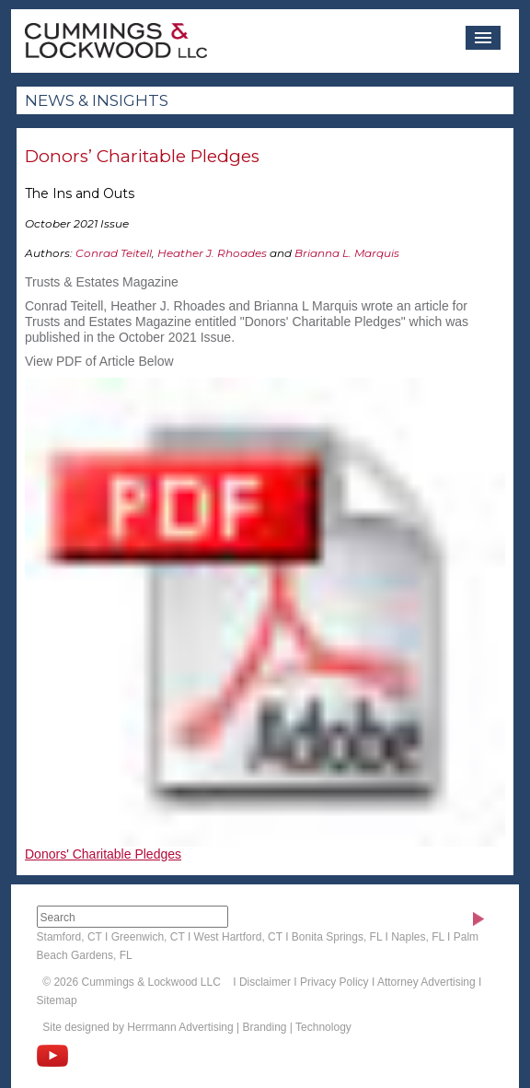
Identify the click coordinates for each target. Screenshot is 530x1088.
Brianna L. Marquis (346, 253)
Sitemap (57, 1000)
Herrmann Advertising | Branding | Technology (239, 1027)
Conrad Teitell (113, 253)
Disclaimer (265, 982)
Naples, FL (417, 936)
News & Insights (96, 100)
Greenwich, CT (148, 936)
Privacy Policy (334, 982)
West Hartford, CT (238, 936)
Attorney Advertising (426, 982)
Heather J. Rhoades (212, 253)
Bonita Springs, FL (337, 936)
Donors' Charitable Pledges (103, 854)
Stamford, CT (69, 936)
